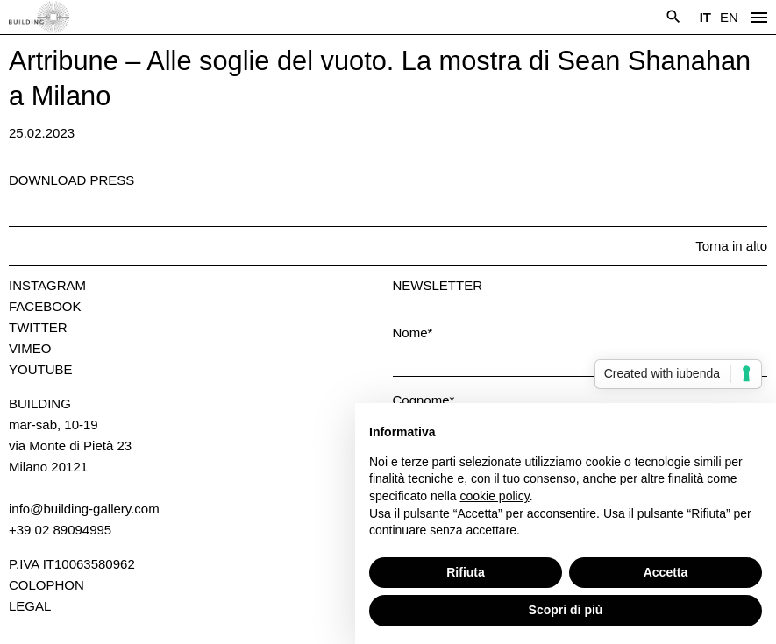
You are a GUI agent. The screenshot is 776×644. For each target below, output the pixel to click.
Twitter (38, 327)
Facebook (45, 306)
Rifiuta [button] (465, 572)
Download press (71, 180)
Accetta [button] (666, 572)
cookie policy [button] (495, 496)
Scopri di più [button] (566, 610)
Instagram (47, 285)
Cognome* (424, 400)
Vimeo (30, 348)
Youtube (41, 369)
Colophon (46, 584)
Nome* (413, 332)
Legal (30, 605)
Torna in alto (731, 245)
